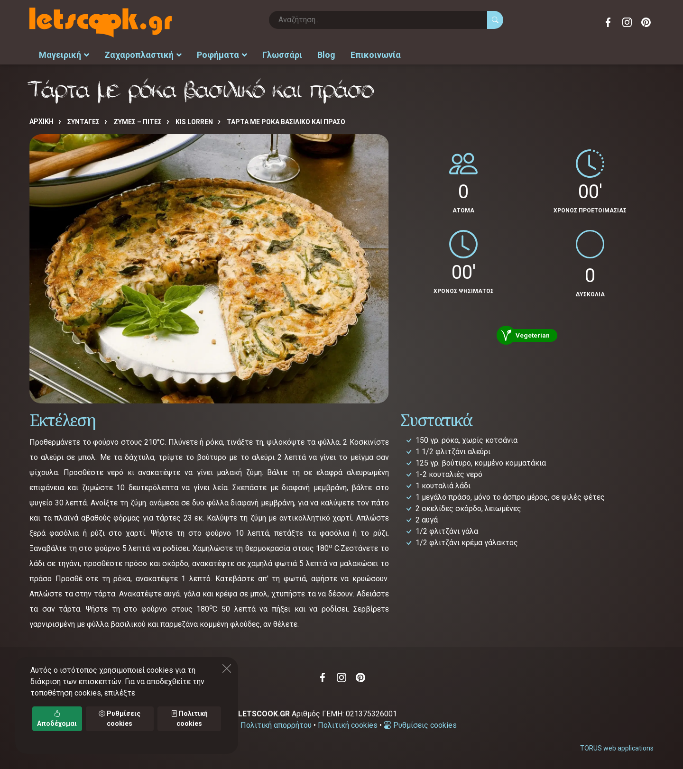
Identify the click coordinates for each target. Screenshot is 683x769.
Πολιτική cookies (348, 725)
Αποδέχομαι (57, 718)
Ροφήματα (222, 55)
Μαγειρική (64, 55)
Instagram (627, 22)
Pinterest (646, 22)
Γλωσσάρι (282, 55)
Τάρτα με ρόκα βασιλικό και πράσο (286, 122)
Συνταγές (83, 122)
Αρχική (41, 121)
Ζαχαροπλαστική (143, 55)
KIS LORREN (194, 122)
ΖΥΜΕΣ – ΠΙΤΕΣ (137, 122)
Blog (326, 55)
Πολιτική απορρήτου (276, 725)
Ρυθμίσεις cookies (420, 725)
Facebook (608, 22)
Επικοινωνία (376, 55)
